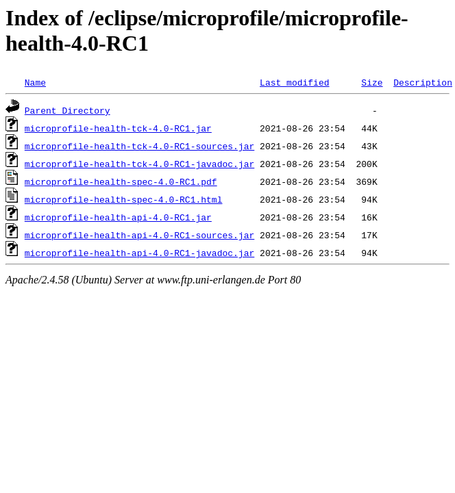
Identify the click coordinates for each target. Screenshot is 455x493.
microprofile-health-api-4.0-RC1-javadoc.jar (139, 252)
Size (371, 82)
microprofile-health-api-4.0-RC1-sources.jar (139, 235)
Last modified (294, 82)
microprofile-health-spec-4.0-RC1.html (124, 199)
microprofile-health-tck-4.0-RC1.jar (118, 128)
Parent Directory (67, 110)
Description (422, 82)
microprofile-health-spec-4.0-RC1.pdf (121, 181)
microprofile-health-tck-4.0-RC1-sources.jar (139, 146)
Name (35, 82)
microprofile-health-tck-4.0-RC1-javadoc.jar (139, 163)
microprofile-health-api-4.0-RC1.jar (118, 217)
